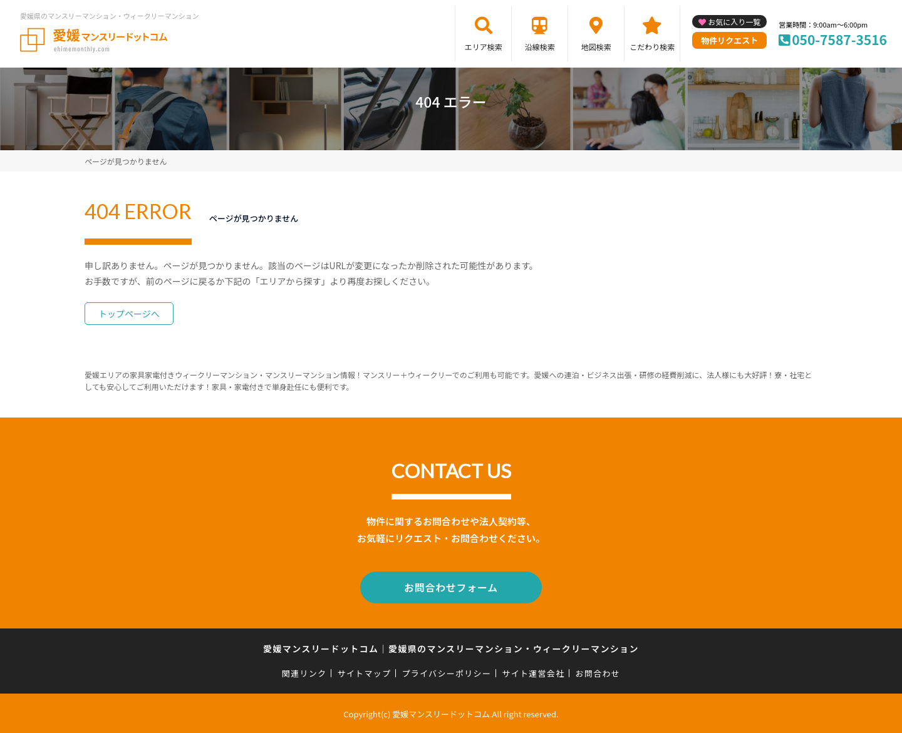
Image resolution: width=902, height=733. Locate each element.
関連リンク (304, 671)
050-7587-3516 (839, 39)
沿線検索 (540, 46)
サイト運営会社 (533, 671)
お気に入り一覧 (734, 21)
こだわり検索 (652, 46)
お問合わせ (598, 671)
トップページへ (129, 313)
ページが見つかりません (126, 161)
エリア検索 (483, 46)
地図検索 (596, 46)
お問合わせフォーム (451, 586)
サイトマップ (364, 671)
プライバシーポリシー (446, 671)
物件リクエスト (729, 40)
